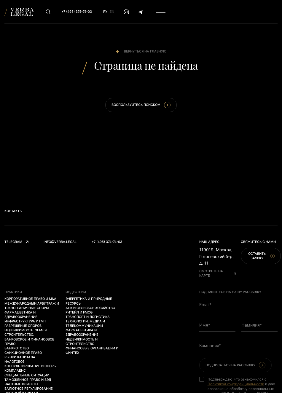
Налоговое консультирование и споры (30, 363)
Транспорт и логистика (88, 317)
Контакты (13, 211)
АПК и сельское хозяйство (90, 308)
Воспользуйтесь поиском (141, 105)
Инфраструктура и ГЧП (25, 321)
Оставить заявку (261, 256)
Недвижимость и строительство (82, 341)
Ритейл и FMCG (79, 312)
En (112, 11)
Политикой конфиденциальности (236, 384)
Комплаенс (15, 370)
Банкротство (16, 348)
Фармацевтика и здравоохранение (20, 314)
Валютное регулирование (28, 388)
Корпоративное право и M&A (30, 299)
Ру (105, 11)
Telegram (16, 242)
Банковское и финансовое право (29, 341)
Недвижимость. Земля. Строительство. (25, 332)
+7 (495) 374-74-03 (107, 242)
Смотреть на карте (217, 273)
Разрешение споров (23, 326)
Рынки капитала (19, 357)
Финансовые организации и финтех (92, 350)
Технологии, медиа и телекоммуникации (85, 323)
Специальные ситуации (26, 375)
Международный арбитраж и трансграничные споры (31, 305)
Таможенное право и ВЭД (27, 380)
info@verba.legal (60, 242)
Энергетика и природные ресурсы (89, 301)
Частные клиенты (21, 384)
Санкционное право (23, 353)
